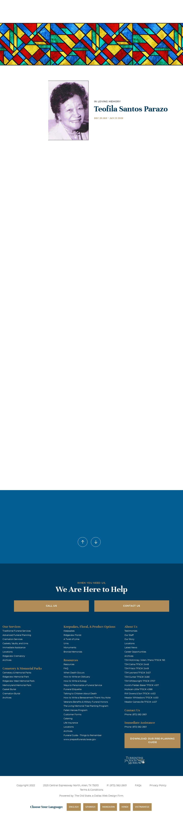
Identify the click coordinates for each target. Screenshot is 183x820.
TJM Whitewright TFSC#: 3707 (140, 681)
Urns (66, 643)
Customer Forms (72, 714)
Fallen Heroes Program (75, 710)
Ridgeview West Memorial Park (18, 681)
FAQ (66, 668)
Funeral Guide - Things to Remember (83, 735)
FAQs (138, 785)
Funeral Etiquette (73, 689)
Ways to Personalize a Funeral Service (83, 685)
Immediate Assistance (14, 648)
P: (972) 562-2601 (117, 785)
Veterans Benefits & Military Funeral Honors (86, 702)
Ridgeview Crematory (14, 656)
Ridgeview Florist (72, 635)
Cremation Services (13, 639)
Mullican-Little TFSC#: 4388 (138, 689)
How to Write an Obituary (77, 677)
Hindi (125, 807)
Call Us (51, 606)
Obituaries (100, 4)
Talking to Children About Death (80, 694)
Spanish (90, 807)
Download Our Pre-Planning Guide (152, 741)
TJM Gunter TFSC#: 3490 (137, 677)
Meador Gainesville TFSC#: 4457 (141, 702)
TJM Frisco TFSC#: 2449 (137, 668)
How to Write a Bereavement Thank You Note (87, 698)
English (74, 807)
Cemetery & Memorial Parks (17, 673)
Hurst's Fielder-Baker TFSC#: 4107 (142, 685)
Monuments (70, 648)
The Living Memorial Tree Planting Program (86, 706)
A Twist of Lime (71, 639)
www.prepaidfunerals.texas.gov (80, 739)
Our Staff (129, 635)
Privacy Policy (158, 785)
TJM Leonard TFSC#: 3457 (138, 673)
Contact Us (131, 606)
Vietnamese (142, 807)
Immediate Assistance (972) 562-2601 (160, 4)
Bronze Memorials (73, 652)
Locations (80, 4)
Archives (7, 660)
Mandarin (108, 807)
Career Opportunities (135, 652)
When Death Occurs (74, 673)
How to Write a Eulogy (75, 681)
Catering (68, 719)
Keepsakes (69, 631)
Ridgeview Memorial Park (16, 677)
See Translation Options (124, 5)
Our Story (129, 639)
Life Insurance (71, 723)
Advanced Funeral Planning (17, 635)
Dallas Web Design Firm (108, 796)
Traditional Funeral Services (17, 631)
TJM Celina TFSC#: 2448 (137, 664)
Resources (69, 664)
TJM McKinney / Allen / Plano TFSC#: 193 (145, 660)
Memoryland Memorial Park (17, 685)
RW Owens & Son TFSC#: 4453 (140, 694)
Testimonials (131, 631)
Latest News (131, 648)
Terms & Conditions (91, 790)
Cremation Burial (11, 694)
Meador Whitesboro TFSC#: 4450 (141, 698)
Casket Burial (9, 689)
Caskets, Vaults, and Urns (15, 643)
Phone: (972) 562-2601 (136, 714)
